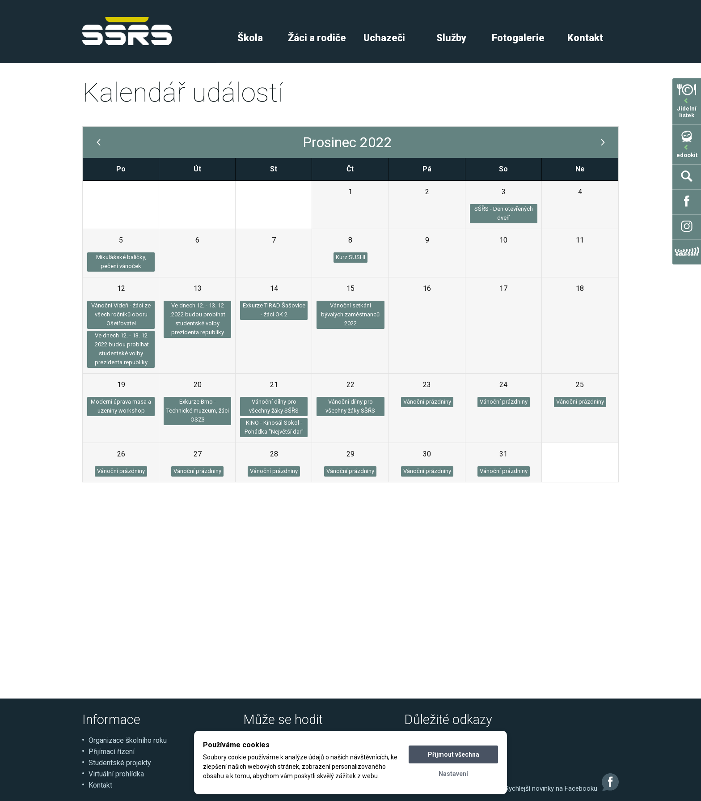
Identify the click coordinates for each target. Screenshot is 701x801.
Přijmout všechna (453, 754)
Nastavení (453, 773)
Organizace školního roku (128, 740)
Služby (451, 37)
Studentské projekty (120, 762)
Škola (250, 37)
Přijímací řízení (112, 751)
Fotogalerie (518, 37)
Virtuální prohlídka (116, 774)
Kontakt (585, 37)
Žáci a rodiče (317, 37)
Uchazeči (384, 37)
